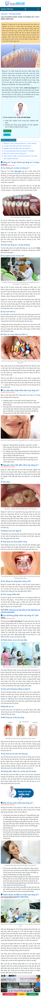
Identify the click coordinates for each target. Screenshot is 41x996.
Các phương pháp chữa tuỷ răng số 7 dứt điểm (19, 151)
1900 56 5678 (10, 994)
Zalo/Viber (32, 994)
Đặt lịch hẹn (7, 131)
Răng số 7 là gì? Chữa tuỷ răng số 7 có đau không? (20, 143)
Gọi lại (22, 994)
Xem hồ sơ (7, 134)
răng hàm (17, 171)
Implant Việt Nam (7, 9)
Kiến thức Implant (15, 14)
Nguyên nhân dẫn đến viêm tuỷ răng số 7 (17, 148)
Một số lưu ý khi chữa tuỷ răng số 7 (15, 153)
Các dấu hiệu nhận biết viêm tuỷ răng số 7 (17, 146)
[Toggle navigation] (38, 9)
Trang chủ (4, 14)
